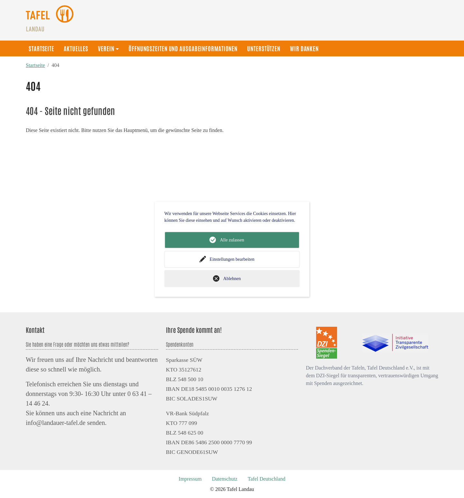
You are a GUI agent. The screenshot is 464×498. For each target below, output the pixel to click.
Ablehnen (232, 278)
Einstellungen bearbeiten (232, 259)
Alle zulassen (232, 240)
